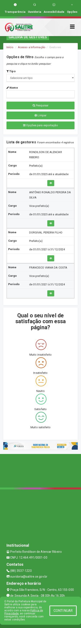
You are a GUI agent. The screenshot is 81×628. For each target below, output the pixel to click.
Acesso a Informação (31, 47)
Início (9, 47)
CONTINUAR (63, 611)
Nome (12, 87)
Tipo (11, 71)
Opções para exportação (40, 125)
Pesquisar (40, 105)
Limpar (40, 115)
